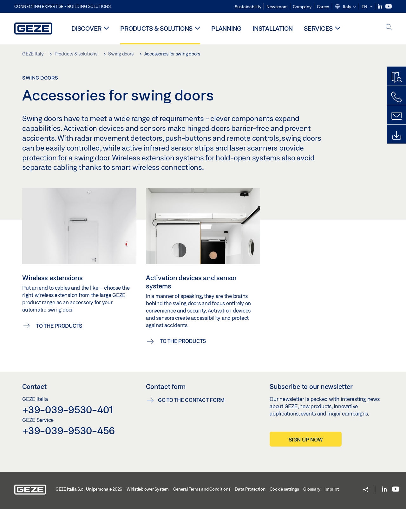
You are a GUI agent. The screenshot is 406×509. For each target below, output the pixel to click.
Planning (226, 28)
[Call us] (396, 97)
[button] (345, 7)
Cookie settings (284, 489)
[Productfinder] (396, 78)
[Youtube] (388, 6)
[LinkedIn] (380, 6)
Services (318, 28)
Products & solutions (156, 28)
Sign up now (306, 439)
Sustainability (248, 6)
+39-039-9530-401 (67, 409)
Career (323, 6)
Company (302, 6)
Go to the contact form (191, 400)
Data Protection (250, 489)
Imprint (331, 489)
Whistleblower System (148, 489)
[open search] (389, 28)
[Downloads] (396, 136)
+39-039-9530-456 (68, 430)
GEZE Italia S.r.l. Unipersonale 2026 (89, 489)
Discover (86, 28)
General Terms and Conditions (202, 489)
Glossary (311, 489)
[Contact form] (396, 116)
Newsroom (276, 6)
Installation (272, 28)
